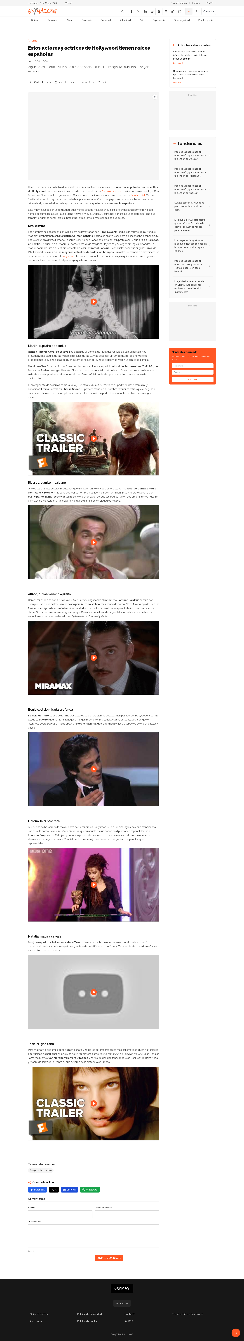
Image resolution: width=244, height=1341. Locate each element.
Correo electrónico (103, 1208)
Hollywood (67, 256)
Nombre (31, 1208)
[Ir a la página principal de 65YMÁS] (42, 11)
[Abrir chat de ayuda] (236, 1333)
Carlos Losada (42, 82)
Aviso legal (36, 1321)
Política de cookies (88, 1321)
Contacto (129, 1314)
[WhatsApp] (172, 11)
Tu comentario (34, 1222)
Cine (34, 40)
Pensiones (53, 20)
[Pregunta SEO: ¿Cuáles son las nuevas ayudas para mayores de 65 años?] (154, 97)
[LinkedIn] (145, 11)
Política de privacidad (89, 1314)
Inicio (30, 61)
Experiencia (159, 20)
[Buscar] (122, 11)
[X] (138, 11)
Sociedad (106, 20)
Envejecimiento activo (41, 1170)
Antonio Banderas (112, 191)
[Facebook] (131, 11)
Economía (87, 20)
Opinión (35, 20)
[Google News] (179, 11)
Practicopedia (205, 20)
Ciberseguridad (182, 20)
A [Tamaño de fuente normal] (196, 11)
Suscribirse (192, 379)
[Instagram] (152, 11)
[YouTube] (158, 11)
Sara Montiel (138, 195)
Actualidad (125, 20)
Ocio (141, 20)
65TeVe (209, 3)
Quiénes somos (179, 3)
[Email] (165, 11)
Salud (70, 20)
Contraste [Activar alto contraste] (208, 11)
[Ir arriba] (122, 1303)
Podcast (196, 3)
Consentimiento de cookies (187, 1314)
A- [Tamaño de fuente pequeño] (189, 11)
